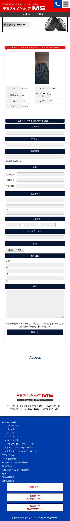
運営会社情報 (8, 477)
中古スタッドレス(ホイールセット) (22, 451)
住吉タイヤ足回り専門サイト (35, 507)
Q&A (4, 473)
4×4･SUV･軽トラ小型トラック (20, 444)
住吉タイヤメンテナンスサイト (35, 497)
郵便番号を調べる (14, 161)
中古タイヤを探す (10, 422)
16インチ (11, 433)
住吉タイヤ (35, 487)
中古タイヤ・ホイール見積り (15, 462)
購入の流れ (7, 466)
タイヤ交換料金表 (10, 459)
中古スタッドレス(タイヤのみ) (20, 447)
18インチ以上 (13, 440)
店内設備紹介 (8, 481)
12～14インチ (13, 425)
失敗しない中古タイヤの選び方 (16, 470)
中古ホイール (8, 455)
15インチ (11, 429)
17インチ (11, 436)
